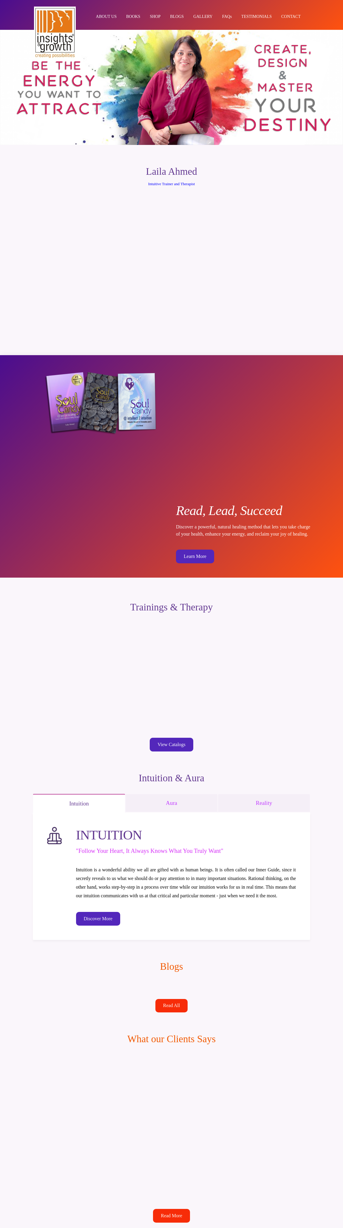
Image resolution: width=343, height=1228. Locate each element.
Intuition (79, 802)
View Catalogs (171, 743)
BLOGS (177, 17)
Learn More (195, 556)
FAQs (227, 17)
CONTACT (291, 17)
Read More (171, 1214)
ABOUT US (106, 17)
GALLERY (203, 17)
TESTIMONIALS (256, 17)
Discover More (98, 917)
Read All (171, 1004)
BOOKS (133, 17)
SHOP (155, 17)
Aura (171, 802)
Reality (264, 802)
